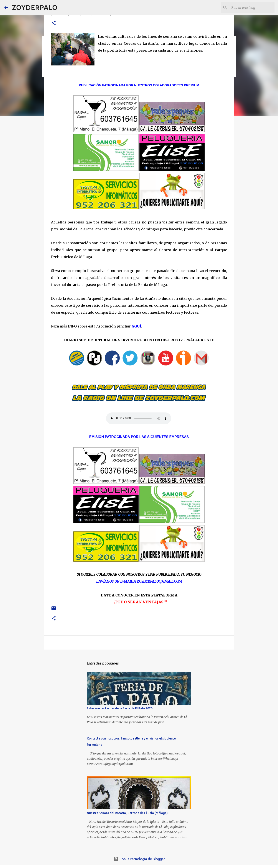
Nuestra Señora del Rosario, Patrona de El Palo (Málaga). (127, 813)
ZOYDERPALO (35, 7)
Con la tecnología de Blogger (139, 859)
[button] (53, 23)
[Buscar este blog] (252, 7)
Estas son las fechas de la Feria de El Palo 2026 (119, 708)
